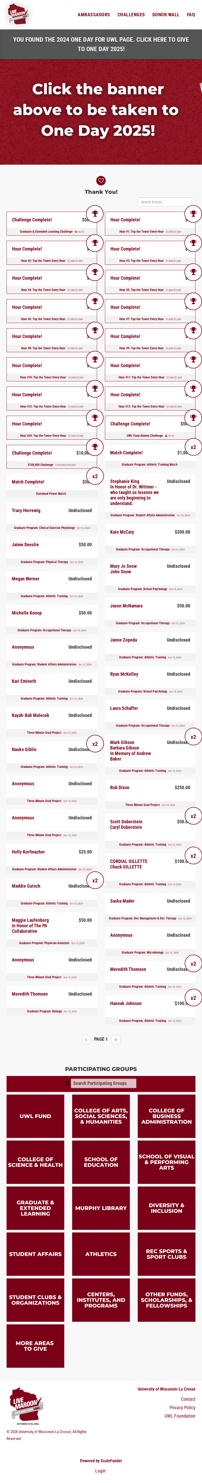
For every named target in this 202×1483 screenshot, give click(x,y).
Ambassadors (94, 14)
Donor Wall (166, 14)
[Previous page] (86, 1039)
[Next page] (115, 1039)
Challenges (131, 14)
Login (100, 1471)
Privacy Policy (182, 1407)
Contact (188, 1399)
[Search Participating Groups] (103, 1083)
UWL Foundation (179, 1416)
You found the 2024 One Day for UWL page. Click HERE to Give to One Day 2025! (101, 44)
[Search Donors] (166, 201)
